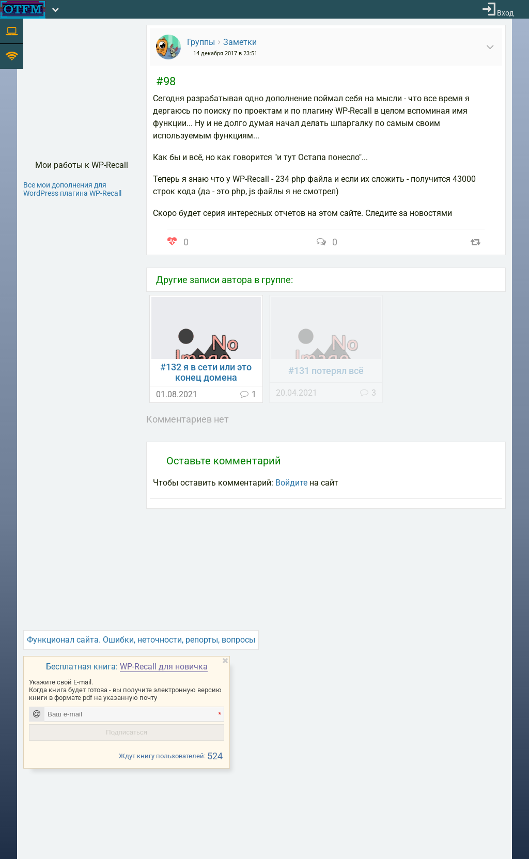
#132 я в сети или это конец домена (206, 372)
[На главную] (22, 10)
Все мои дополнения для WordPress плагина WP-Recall (72, 189)
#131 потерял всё (326, 371)
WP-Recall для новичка (164, 666)
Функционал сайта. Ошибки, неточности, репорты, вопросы (141, 640)
